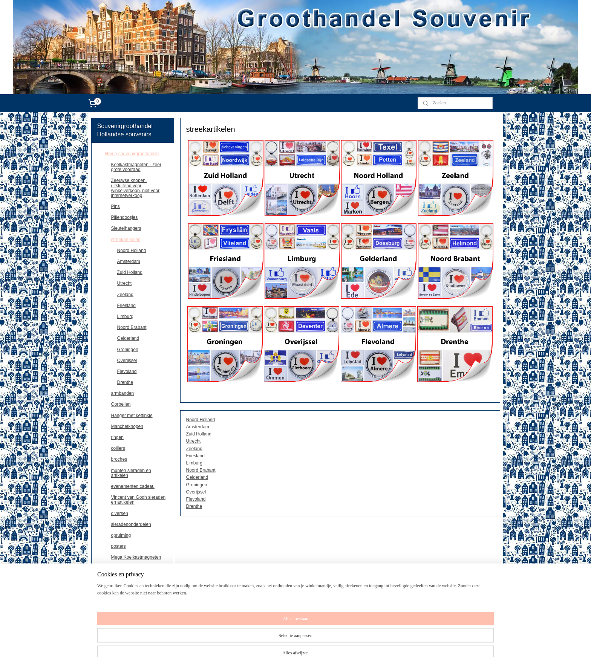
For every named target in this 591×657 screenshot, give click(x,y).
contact (112, 612)
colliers (118, 448)
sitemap (298, 643)
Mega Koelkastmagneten (136, 557)
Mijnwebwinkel (394, 643)
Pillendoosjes (124, 217)
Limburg (194, 463)
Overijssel (196, 492)
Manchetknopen (127, 426)
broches (119, 459)
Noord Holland (200, 419)
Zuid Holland (198, 434)
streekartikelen (126, 239)
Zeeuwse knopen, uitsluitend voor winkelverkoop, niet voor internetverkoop (135, 188)
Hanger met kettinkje (132, 415)
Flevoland (195, 499)
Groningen (196, 484)
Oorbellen (121, 404)
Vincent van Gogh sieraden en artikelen (138, 500)
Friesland (195, 455)
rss (311, 643)
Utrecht (193, 441)
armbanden (122, 393)
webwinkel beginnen (336, 643)
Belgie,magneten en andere (133, 590)
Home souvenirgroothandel (132, 153)
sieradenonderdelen (131, 524)
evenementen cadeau (133, 486)
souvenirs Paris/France (128, 579)
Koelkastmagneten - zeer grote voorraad (136, 167)
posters (118, 546)
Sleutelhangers (126, 228)
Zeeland (194, 448)
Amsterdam (197, 426)
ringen (117, 437)
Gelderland (197, 477)
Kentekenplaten (126, 568)
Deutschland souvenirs (128, 601)
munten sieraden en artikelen (131, 473)
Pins (115, 206)
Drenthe (194, 506)
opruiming (121, 535)
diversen (119, 513)
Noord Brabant (200, 470)
